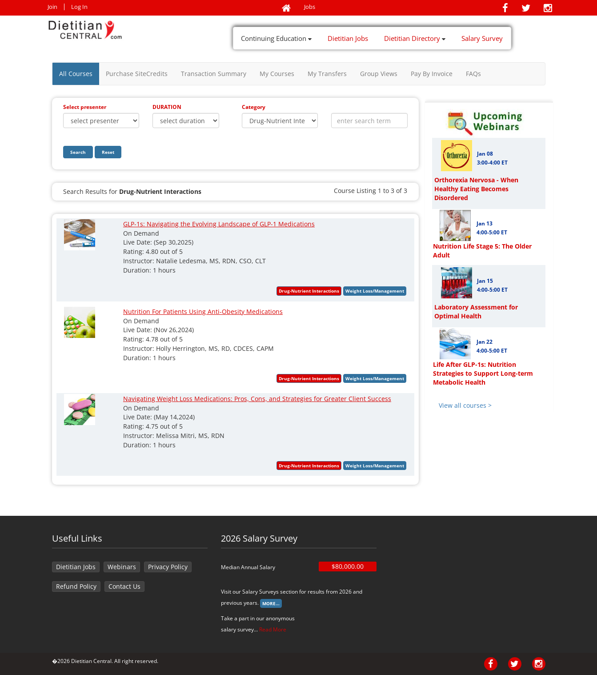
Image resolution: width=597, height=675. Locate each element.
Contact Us (124, 586)
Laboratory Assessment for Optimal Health (476, 311)
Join (52, 7)
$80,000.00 (348, 566)
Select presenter (84, 107)
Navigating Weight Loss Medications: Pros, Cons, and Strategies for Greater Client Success (257, 398)
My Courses (277, 73)
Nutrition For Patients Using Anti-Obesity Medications (203, 311)
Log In (79, 7)
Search (78, 152)
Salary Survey (482, 38)
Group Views (378, 73)
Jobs (309, 7)
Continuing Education (276, 38)
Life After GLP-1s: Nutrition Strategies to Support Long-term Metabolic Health (483, 373)
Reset (108, 152)
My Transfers (327, 73)
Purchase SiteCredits (137, 73)
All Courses (75, 73)
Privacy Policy (168, 566)
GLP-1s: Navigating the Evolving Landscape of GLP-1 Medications (219, 224)
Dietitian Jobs (348, 38)
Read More (272, 629)
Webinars (122, 566)
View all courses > (465, 405)
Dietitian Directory (414, 38)
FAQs (473, 73)
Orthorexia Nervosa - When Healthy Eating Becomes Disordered (476, 189)
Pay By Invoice (432, 73)
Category (253, 107)
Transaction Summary (213, 73)
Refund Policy (76, 586)
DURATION (166, 107)
